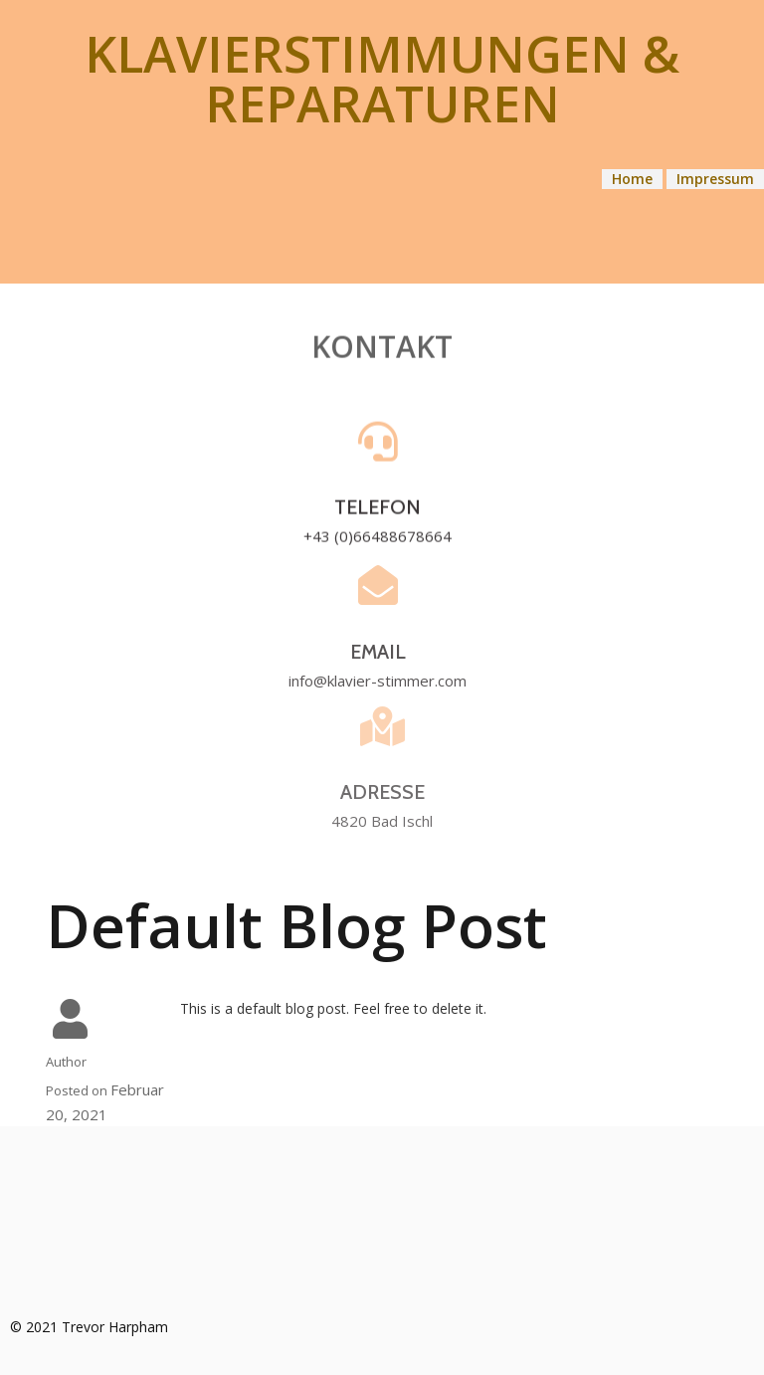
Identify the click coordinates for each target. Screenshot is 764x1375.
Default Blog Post (296, 925)
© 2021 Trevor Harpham (89, 1326)
